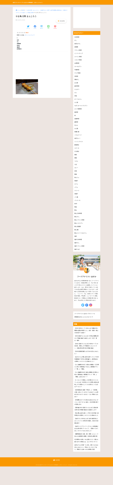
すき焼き (76, 153)
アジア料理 (77, 73)
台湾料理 (76, 63)
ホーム (19, 10)
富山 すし (77, 220)
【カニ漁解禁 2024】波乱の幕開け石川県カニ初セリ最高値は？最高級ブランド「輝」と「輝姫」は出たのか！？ (86, 382)
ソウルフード (78, 137)
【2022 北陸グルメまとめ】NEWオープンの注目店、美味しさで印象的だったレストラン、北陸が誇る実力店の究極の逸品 (86, 350)
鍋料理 (76, 123)
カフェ (76, 187)
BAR (75, 206)
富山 (75, 213)
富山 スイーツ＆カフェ (80, 236)
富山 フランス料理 (79, 223)
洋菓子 (76, 197)
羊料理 (76, 77)
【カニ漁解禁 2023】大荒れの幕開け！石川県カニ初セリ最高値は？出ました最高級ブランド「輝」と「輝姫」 (86, 374)
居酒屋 (76, 47)
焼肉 (75, 157)
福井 (75, 240)
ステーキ (76, 150)
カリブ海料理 (78, 110)
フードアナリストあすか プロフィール (85, 317)
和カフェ (76, 180)
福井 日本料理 (78, 243)
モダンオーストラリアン (81, 107)
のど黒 (76, 130)
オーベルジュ (78, 100)
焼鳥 (23, 10)
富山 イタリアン (79, 226)
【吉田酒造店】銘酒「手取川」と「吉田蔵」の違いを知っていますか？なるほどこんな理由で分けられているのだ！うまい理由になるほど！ (86, 401)
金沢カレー (77, 140)
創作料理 (76, 87)
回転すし (76, 80)
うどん (76, 163)
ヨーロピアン (78, 67)
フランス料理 (78, 50)
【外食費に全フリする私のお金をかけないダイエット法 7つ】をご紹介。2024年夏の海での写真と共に (86, 410)
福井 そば (77, 253)
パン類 (76, 200)
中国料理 (76, 70)
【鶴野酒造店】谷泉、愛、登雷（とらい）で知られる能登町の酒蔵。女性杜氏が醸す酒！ (86, 450)
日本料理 (76, 37)
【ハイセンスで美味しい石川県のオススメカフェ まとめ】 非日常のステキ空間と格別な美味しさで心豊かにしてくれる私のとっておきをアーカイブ (86, 391)
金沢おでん (77, 43)
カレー (76, 170)
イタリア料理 (78, 60)
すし (75, 40)
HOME (56, 479)
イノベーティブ (78, 53)
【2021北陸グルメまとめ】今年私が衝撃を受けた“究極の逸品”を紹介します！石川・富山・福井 (86, 343)
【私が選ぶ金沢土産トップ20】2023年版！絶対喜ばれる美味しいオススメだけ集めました (86, 426)
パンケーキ (77, 203)
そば (75, 167)
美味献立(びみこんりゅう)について (84, 321)
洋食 (75, 97)
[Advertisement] (42, 63)
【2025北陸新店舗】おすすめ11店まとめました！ (86, 357)
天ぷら (76, 127)
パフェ (76, 190)
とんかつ (76, 90)
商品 (75, 210)
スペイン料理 (78, 57)
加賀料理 (76, 120)
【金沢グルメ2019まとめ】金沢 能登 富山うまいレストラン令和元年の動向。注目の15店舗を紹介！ (86, 434)
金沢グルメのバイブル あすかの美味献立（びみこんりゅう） (38, 2)
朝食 (75, 177)
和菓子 (76, 183)
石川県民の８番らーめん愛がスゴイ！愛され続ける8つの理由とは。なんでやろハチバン (86, 458)
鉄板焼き (76, 147)
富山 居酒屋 (77, 230)
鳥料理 (76, 113)
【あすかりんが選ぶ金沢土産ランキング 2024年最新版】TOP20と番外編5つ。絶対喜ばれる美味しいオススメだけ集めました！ (86, 365)
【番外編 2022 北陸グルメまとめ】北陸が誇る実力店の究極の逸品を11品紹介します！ (86, 418)
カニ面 (76, 103)
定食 (75, 173)
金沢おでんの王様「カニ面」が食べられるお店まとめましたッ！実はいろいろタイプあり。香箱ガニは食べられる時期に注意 (86, 466)
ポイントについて (30, 35)
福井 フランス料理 (79, 250)
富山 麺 (76, 233)
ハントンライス (78, 143)
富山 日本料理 (78, 216)
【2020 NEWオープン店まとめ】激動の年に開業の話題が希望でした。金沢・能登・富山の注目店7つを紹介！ (86, 335)
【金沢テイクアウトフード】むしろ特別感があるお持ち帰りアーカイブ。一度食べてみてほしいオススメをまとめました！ (86, 442)
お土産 (76, 83)
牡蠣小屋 (76, 133)
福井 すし (77, 246)
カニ (75, 93)
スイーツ (76, 193)
